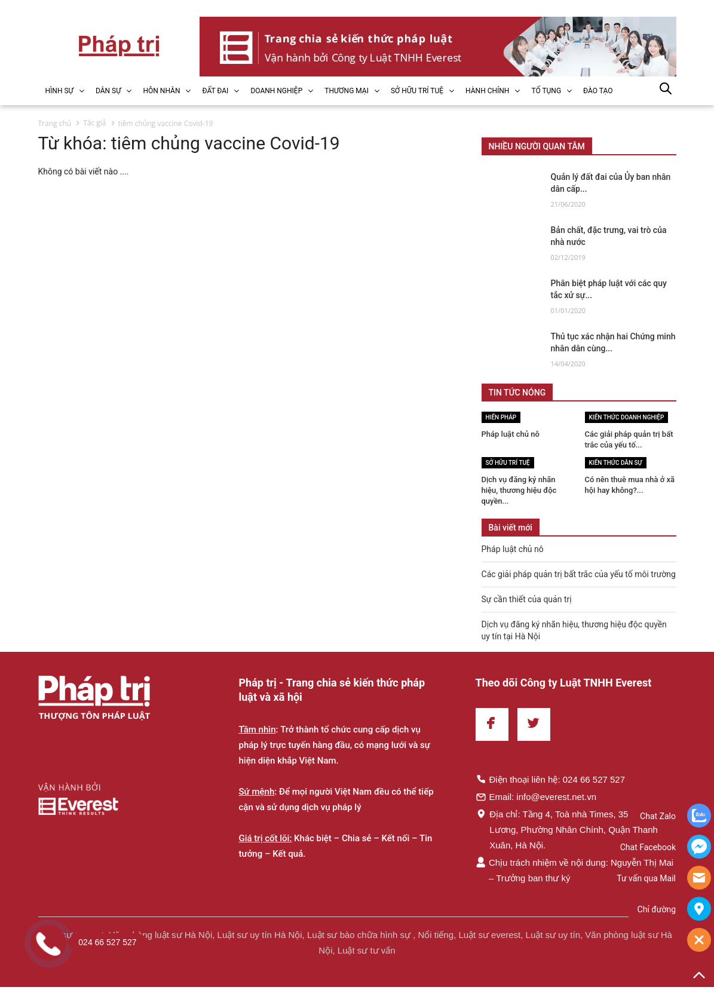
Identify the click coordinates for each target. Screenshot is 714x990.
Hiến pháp (501, 417)
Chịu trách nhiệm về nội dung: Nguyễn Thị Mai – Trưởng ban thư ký (575, 870)
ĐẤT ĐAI (215, 91)
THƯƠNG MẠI (346, 91)
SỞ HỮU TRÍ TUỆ (417, 91)
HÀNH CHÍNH (487, 91)
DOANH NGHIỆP (276, 91)
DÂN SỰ (108, 91)
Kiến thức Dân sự (615, 462)
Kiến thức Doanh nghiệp (626, 417)
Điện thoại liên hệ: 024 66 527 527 (551, 779)
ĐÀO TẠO (597, 91)
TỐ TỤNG (546, 91)
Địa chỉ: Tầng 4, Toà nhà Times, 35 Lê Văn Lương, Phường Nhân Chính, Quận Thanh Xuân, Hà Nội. (568, 829)
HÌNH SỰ (59, 91)
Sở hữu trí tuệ (508, 462)
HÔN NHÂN (161, 91)
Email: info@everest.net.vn (536, 796)
